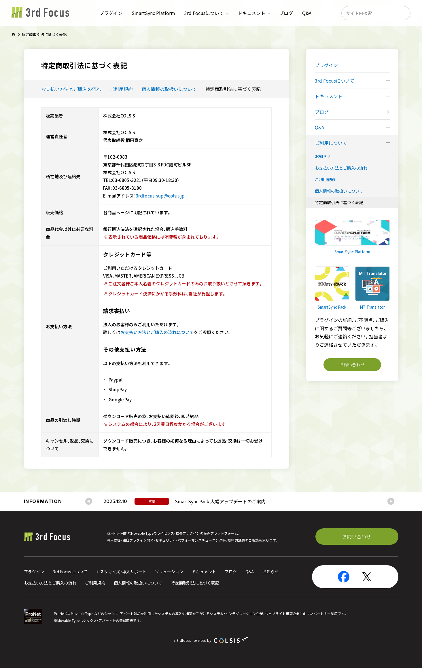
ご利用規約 (121, 89)
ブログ (286, 13)
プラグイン (110, 13)
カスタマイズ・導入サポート (121, 571)
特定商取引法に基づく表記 (233, 89)
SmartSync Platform (153, 13)
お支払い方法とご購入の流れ (71, 89)
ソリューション (169, 571)
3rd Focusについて (204, 13)
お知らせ (323, 156)
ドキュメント (251, 13)
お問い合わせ (352, 364)
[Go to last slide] (88, 501)
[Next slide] (390, 501)
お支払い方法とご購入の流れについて (157, 332)
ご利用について (331, 142)
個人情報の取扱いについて (169, 89)
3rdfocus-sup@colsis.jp (160, 196)
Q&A (306, 13)
